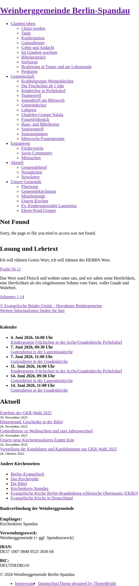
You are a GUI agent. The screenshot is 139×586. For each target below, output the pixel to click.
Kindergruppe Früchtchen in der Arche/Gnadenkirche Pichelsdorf (66, 342)
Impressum (24, 583)
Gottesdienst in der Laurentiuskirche (42, 352)
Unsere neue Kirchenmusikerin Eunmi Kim (37, 440)
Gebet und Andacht (37, 47)
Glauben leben (23, 23)
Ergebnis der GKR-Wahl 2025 (26, 413)
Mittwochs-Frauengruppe (43, 138)
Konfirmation (32, 38)
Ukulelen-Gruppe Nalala (42, 114)
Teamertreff (31, 95)
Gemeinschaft (22, 76)
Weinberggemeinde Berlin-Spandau (65, 10)
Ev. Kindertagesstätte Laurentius (49, 205)
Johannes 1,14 (12, 296)
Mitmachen (31, 157)
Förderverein (32, 148)
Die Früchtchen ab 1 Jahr (42, 86)
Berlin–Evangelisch (27, 474)
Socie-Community (36, 153)
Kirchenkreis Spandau (29, 488)
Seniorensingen (34, 134)
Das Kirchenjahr (25, 479)
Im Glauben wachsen (39, 52)
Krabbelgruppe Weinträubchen (47, 81)
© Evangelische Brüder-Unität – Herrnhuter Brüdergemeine (51, 306)
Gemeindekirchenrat (38, 191)
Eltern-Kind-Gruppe (38, 210)
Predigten (29, 71)
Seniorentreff (32, 129)
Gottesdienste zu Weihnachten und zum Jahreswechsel (46, 431)
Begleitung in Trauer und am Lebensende (56, 66)
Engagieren (20, 143)
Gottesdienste (32, 42)
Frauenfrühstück (35, 119)
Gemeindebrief (34, 167)
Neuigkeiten (31, 172)
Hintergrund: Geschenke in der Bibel (31, 422)
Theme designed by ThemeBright (87, 583)
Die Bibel (19, 483)
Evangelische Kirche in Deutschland (42, 498)
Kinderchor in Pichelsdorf (43, 90)
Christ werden (33, 28)
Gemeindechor (33, 105)
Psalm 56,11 (10, 269)
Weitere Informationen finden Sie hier (32, 310)
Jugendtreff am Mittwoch (42, 100)
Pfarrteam (29, 186)
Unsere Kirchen (34, 201)
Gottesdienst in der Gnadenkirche (39, 361)
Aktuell (17, 162)
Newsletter (30, 177)
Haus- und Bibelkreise (40, 124)
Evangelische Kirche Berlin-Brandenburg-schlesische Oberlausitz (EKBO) (74, 493)
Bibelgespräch (33, 57)
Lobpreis (28, 110)
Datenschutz (48, 583)
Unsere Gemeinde (26, 181)
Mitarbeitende (33, 196)
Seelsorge (29, 62)
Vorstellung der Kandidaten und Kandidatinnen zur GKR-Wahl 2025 (58, 449)
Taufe (26, 33)
